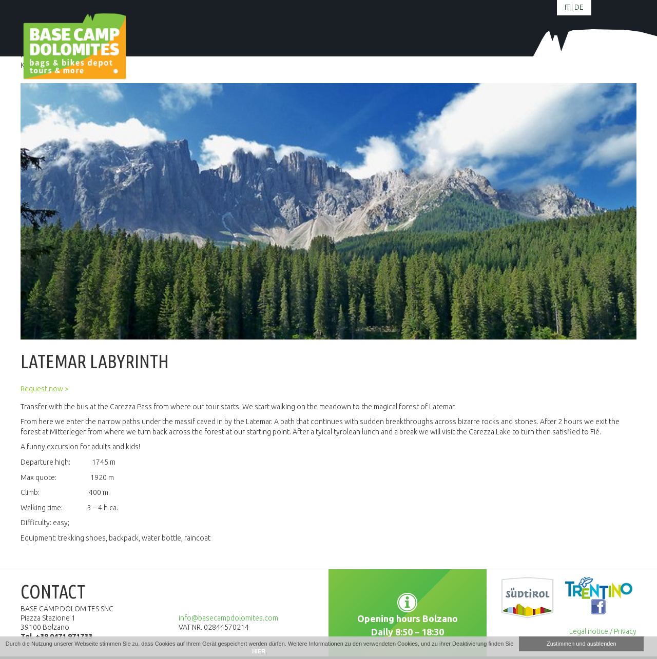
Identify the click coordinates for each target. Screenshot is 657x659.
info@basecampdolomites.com (228, 618)
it (567, 7)
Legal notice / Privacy (602, 631)
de (579, 7)
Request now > (45, 389)
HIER (258, 651)
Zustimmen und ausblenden (581, 644)
